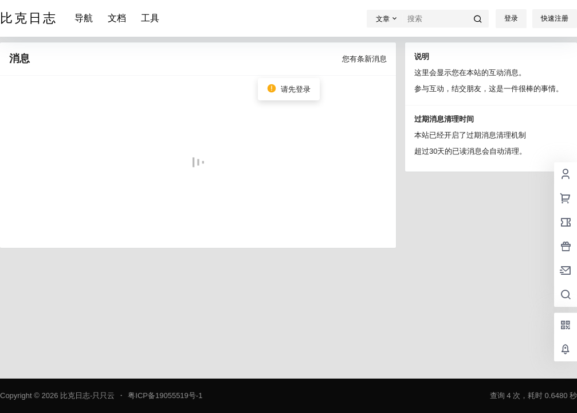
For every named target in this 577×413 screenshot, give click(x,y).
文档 (117, 18)
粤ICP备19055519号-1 (165, 395)
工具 (150, 18)
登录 (511, 18)
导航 (83, 18)
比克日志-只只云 (86, 395)
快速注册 (554, 18)
